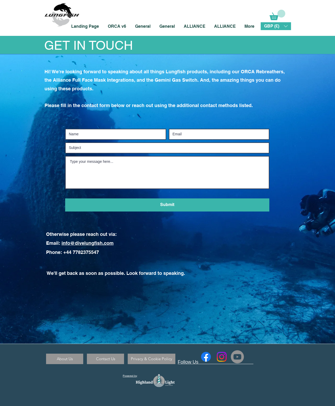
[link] (277, 15)
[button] (276, 26)
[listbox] (276, 26)
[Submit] (167, 205)
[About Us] (64, 359)
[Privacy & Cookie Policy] (151, 359)
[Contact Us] (105, 359)
